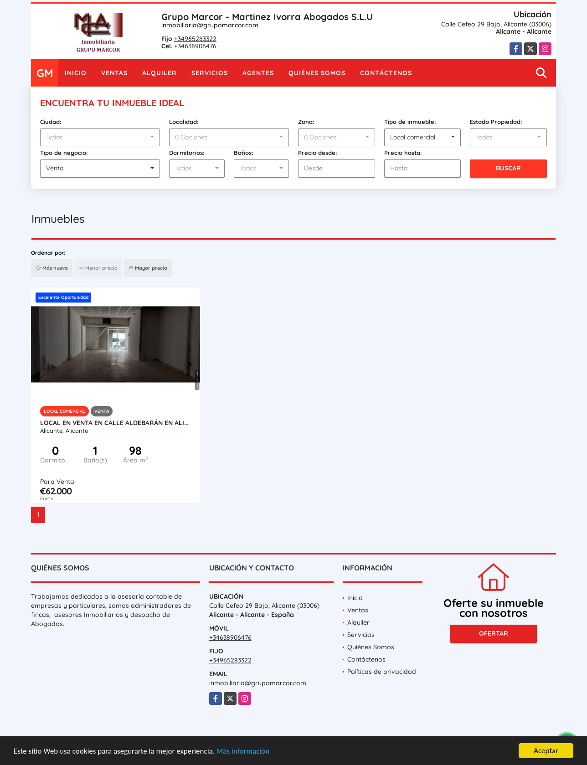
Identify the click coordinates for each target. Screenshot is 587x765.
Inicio (76, 73)
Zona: (306, 121)
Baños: (243, 152)
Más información (242, 751)
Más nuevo (52, 268)
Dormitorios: (187, 152)
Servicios (209, 73)
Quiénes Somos (316, 73)
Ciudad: (51, 121)
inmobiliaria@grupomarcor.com (209, 25)
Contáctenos (386, 73)
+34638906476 (195, 46)
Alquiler (159, 73)
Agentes (258, 73)
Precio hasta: (403, 152)
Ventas (114, 73)
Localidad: (184, 121)
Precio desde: (317, 152)
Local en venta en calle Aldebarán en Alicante (115, 422)
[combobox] (100, 137)
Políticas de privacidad (381, 671)
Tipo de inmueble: (410, 121)
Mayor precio (148, 268)
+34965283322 (195, 39)
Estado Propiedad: (496, 121)
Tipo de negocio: (64, 152)
